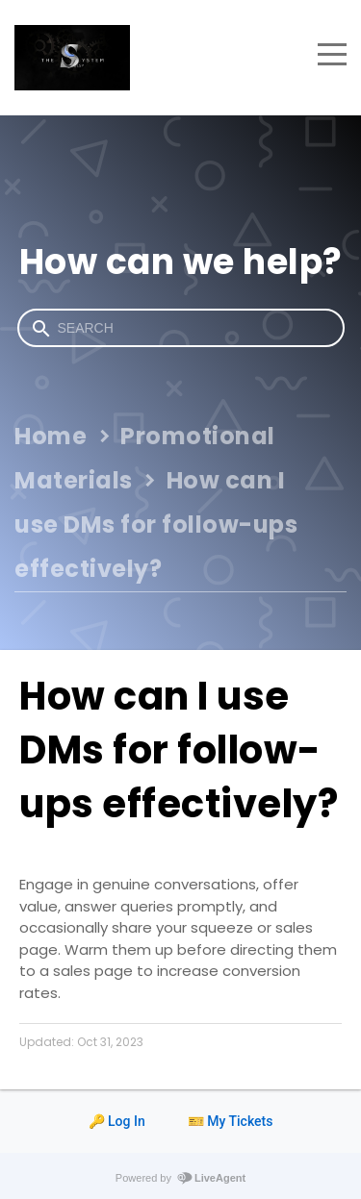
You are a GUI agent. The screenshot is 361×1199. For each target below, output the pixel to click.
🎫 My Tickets (230, 1121)
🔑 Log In (117, 1121)
